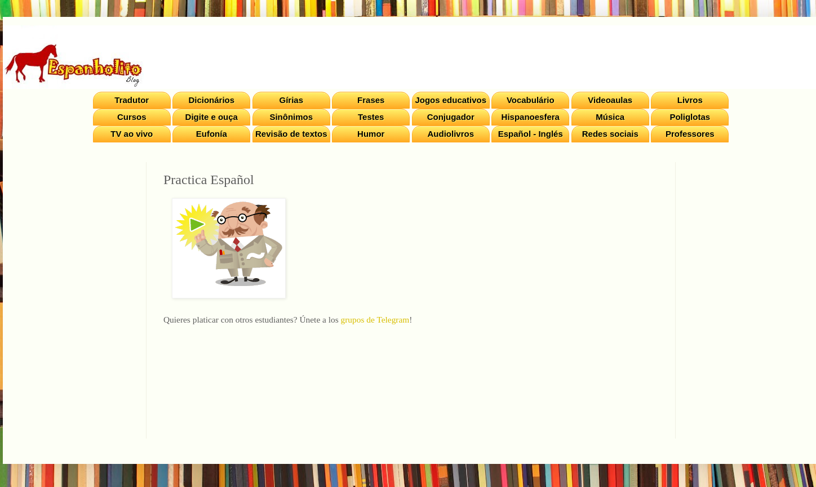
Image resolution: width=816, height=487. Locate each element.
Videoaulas (610, 100)
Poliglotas (689, 117)
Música (610, 117)
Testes (371, 117)
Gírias (291, 100)
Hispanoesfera (531, 117)
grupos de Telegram (375, 319)
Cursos (132, 117)
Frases (370, 100)
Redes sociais (610, 133)
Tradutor (131, 100)
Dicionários (211, 100)
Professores (690, 133)
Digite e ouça (211, 117)
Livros (690, 100)
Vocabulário (531, 100)
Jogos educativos (450, 100)
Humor (370, 133)
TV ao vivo (131, 133)
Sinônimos (291, 117)
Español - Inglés (530, 133)
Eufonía (211, 133)
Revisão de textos (291, 133)
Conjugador (450, 117)
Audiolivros (450, 133)
